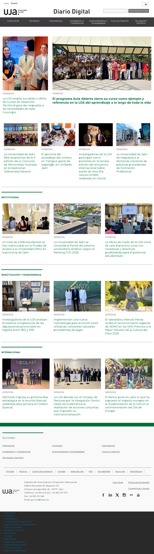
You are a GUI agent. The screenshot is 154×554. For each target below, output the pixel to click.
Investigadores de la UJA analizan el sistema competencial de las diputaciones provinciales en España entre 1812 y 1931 (24, 325)
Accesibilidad (104, 471)
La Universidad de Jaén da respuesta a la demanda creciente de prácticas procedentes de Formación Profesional (132, 163)
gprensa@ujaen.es (40, 500)
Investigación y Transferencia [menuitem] (77, 22)
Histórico (23, 471)
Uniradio (62, 471)
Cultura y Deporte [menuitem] (119, 21)
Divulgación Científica (12, 458)
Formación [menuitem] (34, 21)
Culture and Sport (13, 548)
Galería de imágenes (42, 471)
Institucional (8, 446)
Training (8, 536)
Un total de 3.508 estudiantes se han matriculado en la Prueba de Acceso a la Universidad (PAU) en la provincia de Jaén (24, 247)
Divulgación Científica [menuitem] (141, 22)
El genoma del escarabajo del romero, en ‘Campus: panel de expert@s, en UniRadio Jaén (56, 161)
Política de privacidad (138, 482)
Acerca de (120, 471)
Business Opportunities (15, 545)
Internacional (108, 446)
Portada (10, 471)
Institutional (10, 533)
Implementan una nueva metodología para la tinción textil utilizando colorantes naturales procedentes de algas (76, 325)
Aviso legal (118, 482)
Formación (57, 446)
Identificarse (136, 471)
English (6, 3)
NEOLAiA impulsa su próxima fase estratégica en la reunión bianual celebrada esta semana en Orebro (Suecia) (25, 402)
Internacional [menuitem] (55, 21)
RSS (91, 471)
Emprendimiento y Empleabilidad (68, 452)
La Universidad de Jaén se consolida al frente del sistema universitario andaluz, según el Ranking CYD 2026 (74, 247)
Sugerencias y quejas (138, 488)
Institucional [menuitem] (13, 21)
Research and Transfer (15, 542)
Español (14, 3)
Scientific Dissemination (15, 550)
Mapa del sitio (77, 471)
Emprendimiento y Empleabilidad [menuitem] (98, 22)
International (10, 539)
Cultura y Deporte (111, 452)
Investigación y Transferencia (16, 452)
